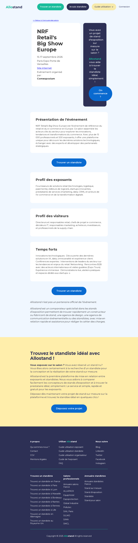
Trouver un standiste (50, 6)
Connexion (124, 6)
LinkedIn (100, 451)
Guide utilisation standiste (71, 451)
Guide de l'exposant (68, 459)
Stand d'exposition (93, 492)
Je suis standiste (77, 6)
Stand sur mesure (93, 488)
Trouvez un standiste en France (45, 481)
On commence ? (100, 93)
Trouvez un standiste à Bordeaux (46, 497)
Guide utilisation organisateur (73, 455)
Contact (34, 451)
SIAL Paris (68, 511)
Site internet (44, 68)
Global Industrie (70, 503)
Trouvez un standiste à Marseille (45, 493)
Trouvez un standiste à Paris (43, 485)
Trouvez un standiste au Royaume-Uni (41, 522)
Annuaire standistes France (94, 482)
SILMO (66, 515)
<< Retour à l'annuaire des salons (46, 20)
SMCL (66, 523)
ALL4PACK (68, 491)
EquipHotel (68, 495)
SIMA (66, 519)
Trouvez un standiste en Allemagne (41, 515)
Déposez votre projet (69, 408)
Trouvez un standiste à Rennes (45, 506)
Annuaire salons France (70, 485)
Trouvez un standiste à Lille (43, 510)
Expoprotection (70, 499)
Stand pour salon (93, 500)
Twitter (99, 455)
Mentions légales (38, 459)
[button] (104, 6)
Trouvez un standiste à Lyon (43, 489)
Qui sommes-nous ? (40, 447)
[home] (14, 7)
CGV (32, 455)
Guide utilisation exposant (71, 447)
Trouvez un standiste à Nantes (44, 502)
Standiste (89, 496)
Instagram (100, 463)
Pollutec (67, 507)
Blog (98, 447)
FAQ (61, 463)
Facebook (100, 459)
